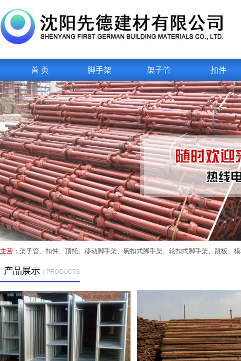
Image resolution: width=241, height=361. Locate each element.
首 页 (40, 70)
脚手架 (100, 70)
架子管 (159, 70)
